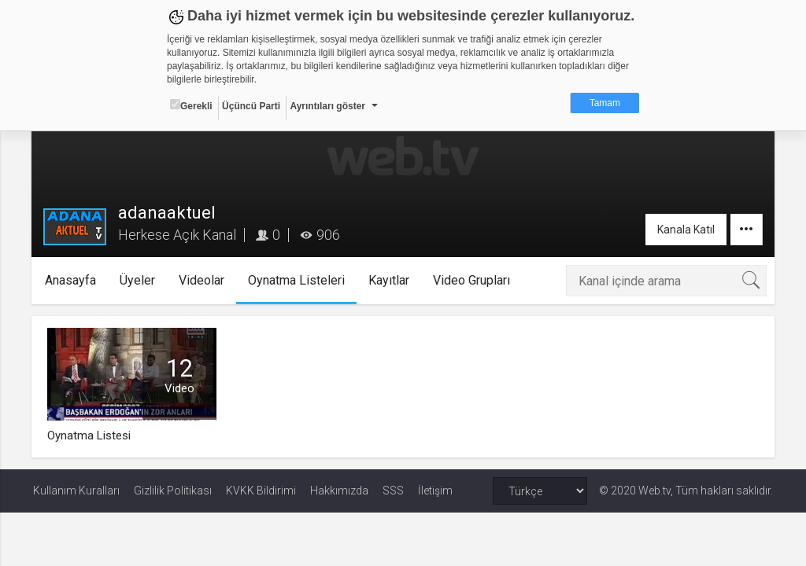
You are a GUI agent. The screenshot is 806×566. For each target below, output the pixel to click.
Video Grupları (473, 280)
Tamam (605, 102)
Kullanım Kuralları (76, 490)
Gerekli (191, 105)
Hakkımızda (339, 490)
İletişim (435, 490)
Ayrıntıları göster (327, 106)
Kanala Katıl (684, 229)
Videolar (204, 280)
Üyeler (139, 280)
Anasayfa (72, 280)
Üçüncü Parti (251, 106)
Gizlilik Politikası (173, 490)
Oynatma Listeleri (298, 280)
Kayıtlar (391, 280)
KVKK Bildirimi (261, 490)
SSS (393, 490)
